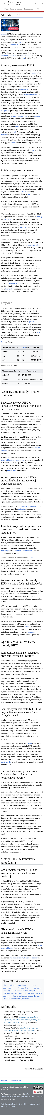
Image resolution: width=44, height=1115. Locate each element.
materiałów (25, 55)
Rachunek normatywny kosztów (16, 998)
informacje (5, 551)
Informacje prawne (8, 1106)
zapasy (29, 743)
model (13, 143)
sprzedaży (24, 227)
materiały (7, 219)
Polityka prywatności (9, 1104)
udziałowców (27, 551)
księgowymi (22, 116)
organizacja (23, 89)
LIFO (23, 58)
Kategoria (4, 1080)
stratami (20, 958)
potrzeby (21, 509)
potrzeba (31, 632)
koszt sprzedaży (34, 245)
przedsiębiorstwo (30, 95)
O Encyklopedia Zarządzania (29, 1104)
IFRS (29, 194)
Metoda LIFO (23, 988)
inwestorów (16, 551)
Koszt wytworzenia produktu (15, 985)
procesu (32, 321)
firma (32, 150)
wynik (14, 132)
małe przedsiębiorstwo (27, 506)
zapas (17, 127)
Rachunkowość (15, 1080)
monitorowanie (14, 283)
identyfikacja (6, 762)
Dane (3, 342)
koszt (39, 332)
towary (39, 216)
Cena (24, 347)
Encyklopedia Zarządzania (15, 3)
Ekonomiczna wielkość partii (25, 990)
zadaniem (38, 116)
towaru (21, 42)
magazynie (14, 45)
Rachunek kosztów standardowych (26, 996)
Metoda (4, 34)
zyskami (13, 958)
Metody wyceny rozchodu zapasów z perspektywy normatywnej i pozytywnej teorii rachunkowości (22, 1019)
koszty (33, 73)
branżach (8, 289)
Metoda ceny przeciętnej (13, 993)
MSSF (27, 627)
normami (14, 116)
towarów (4, 55)
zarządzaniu (5, 110)
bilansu (31, 558)
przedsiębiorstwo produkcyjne (12, 460)
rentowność (11, 471)
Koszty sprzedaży (30, 958)
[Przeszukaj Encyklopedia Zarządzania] (22, 9)
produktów (12, 55)
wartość (4, 135)
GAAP (23, 191)
